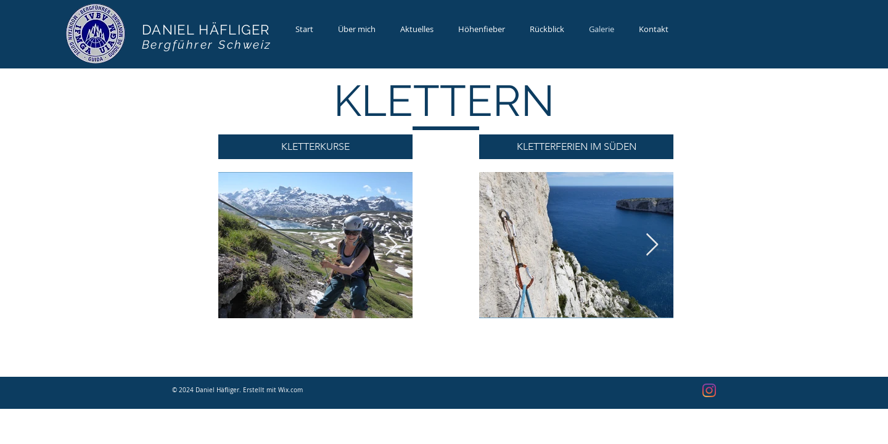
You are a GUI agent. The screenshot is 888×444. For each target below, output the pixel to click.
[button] (315, 146)
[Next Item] (391, 245)
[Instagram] (709, 390)
